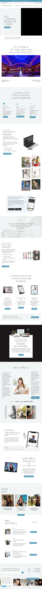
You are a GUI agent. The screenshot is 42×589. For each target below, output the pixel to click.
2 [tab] (19, 234)
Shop (29, 569)
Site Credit (33, 587)
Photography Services (36, 571)
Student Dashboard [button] (38, 2)
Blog (29, 570)
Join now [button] (5, 116)
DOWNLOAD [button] (33, 532)
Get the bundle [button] (5, 266)
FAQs (29, 572)
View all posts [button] (21, 515)
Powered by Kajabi (38, 587)
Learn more (7, 308)
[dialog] (7, 582)
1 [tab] (18, 234)
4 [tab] (22, 234)
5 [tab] (23, 234)
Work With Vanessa (30, 5)
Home (29, 568)
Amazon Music (17, 449)
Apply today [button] (32, 117)
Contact (28, 571)
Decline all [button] (9, 586)
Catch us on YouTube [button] (29, 476)
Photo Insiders (22, 5)
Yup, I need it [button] (32, 543)
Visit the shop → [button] (34, 317)
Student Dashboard (36, 568)
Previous (0, 66)
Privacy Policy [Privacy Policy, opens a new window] (3, 584)
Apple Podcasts (7, 449)
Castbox (21, 449)
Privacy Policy (29, 587)
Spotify (12, 449)
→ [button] (22, 572)
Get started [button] (7, 27)
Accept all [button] (4, 586)
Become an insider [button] (7, 153)
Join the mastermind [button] (35, 398)
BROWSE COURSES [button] (20, 116)
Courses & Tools (37, 5)
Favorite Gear (38, 572)
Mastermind (16, 5)
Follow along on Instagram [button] (33, 578)
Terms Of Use (24, 587)
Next (41, 66)
